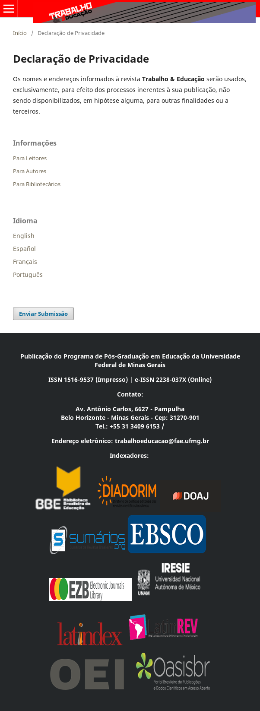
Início (20, 33)
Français (25, 261)
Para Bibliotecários (36, 184)
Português (28, 274)
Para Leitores (30, 158)
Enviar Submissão (43, 313)
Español (24, 248)
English (24, 236)
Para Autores (29, 171)
